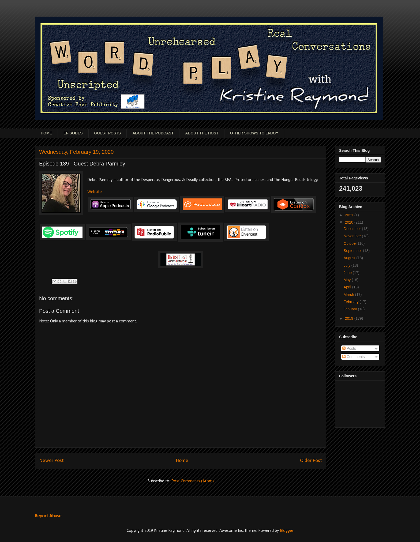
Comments (353, 357)
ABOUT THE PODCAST (153, 133)
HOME (46, 133)
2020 (349, 222)
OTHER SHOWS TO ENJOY (254, 133)
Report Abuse (48, 516)
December (353, 229)
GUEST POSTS (107, 133)
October (351, 243)
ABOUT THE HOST (201, 133)
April (348, 287)
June (348, 272)
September (353, 251)
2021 (349, 215)
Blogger (286, 531)
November (353, 236)
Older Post (311, 460)
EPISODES (73, 133)
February (352, 302)
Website (94, 192)
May (348, 280)
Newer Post (51, 460)
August (350, 258)
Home (182, 460)
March (349, 294)
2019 (349, 318)
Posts (349, 348)
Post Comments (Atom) (192, 481)
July (347, 265)
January (351, 309)
